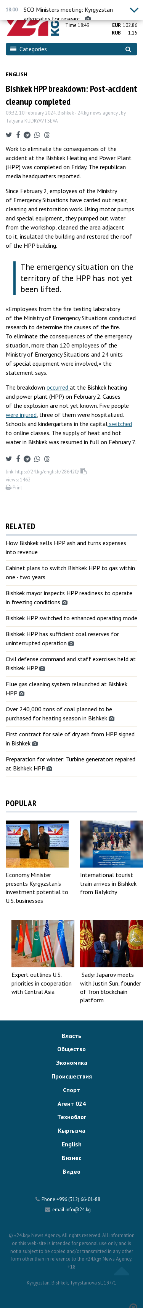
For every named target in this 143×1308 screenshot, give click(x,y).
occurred (58, 387)
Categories (28, 49)
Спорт (71, 1090)
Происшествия (71, 1076)
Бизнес (71, 1158)
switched (120, 424)
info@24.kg (78, 1209)
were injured (21, 414)
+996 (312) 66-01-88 (78, 1199)
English (16, 74)
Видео (71, 1171)
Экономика (71, 1062)
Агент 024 (72, 1103)
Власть (72, 1035)
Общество (71, 1049)
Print (14, 487)
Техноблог (71, 1117)
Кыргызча (71, 1130)
